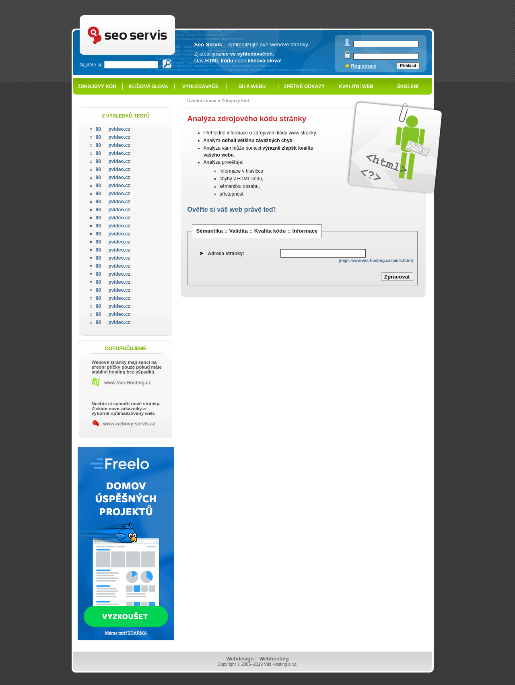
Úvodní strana (201, 100)
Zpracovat (397, 277)
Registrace (364, 66)
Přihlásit (408, 66)
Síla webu (252, 86)
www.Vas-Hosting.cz (127, 383)
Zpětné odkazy (304, 86)
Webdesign (239, 659)
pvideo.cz (113, 129)
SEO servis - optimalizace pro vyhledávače (144, 16)
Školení (407, 86)
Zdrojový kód (97, 86)
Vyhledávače (200, 86)
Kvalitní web (356, 86)
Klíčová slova (148, 86)
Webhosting (274, 659)
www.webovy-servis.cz (129, 424)
